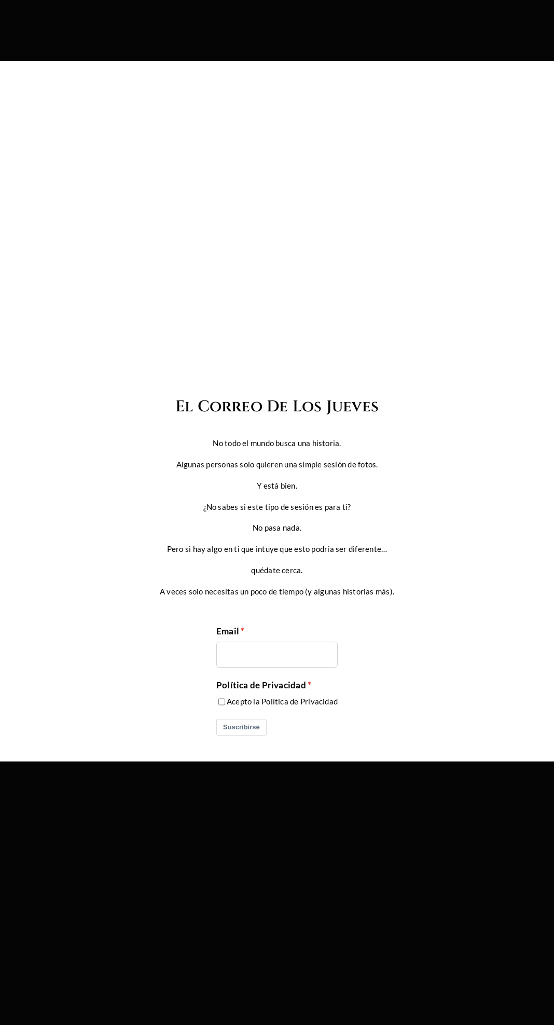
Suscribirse (241, 727)
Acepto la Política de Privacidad (282, 701)
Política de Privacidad (261, 685)
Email (227, 631)
